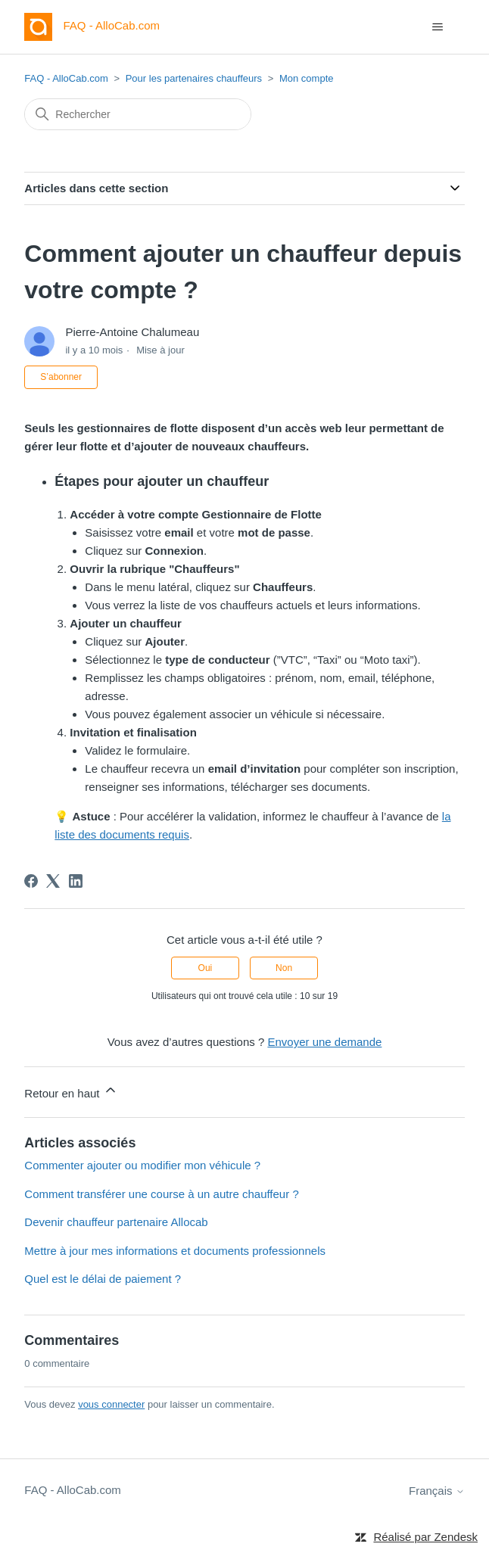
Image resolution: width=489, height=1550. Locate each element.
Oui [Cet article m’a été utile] (205, 968)
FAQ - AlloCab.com (66, 78)
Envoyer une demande (324, 1041)
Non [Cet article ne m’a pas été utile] (284, 968)
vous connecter (111, 1404)
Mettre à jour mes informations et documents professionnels (174, 1250)
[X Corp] (53, 881)
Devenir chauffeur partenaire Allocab (115, 1221)
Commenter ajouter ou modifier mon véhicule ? (142, 1165)
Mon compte (306, 78)
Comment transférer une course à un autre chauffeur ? (161, 1193)
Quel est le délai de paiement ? (102, 1278)
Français (437, 1490)
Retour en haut (70, 1091)
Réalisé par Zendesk (425, 1536)
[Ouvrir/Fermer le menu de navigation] (438, 27)
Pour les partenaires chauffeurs (194, 78)
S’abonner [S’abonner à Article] (61, 377)
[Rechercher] (138, 114)
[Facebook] (31, 881)
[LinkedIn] (76, 881)
